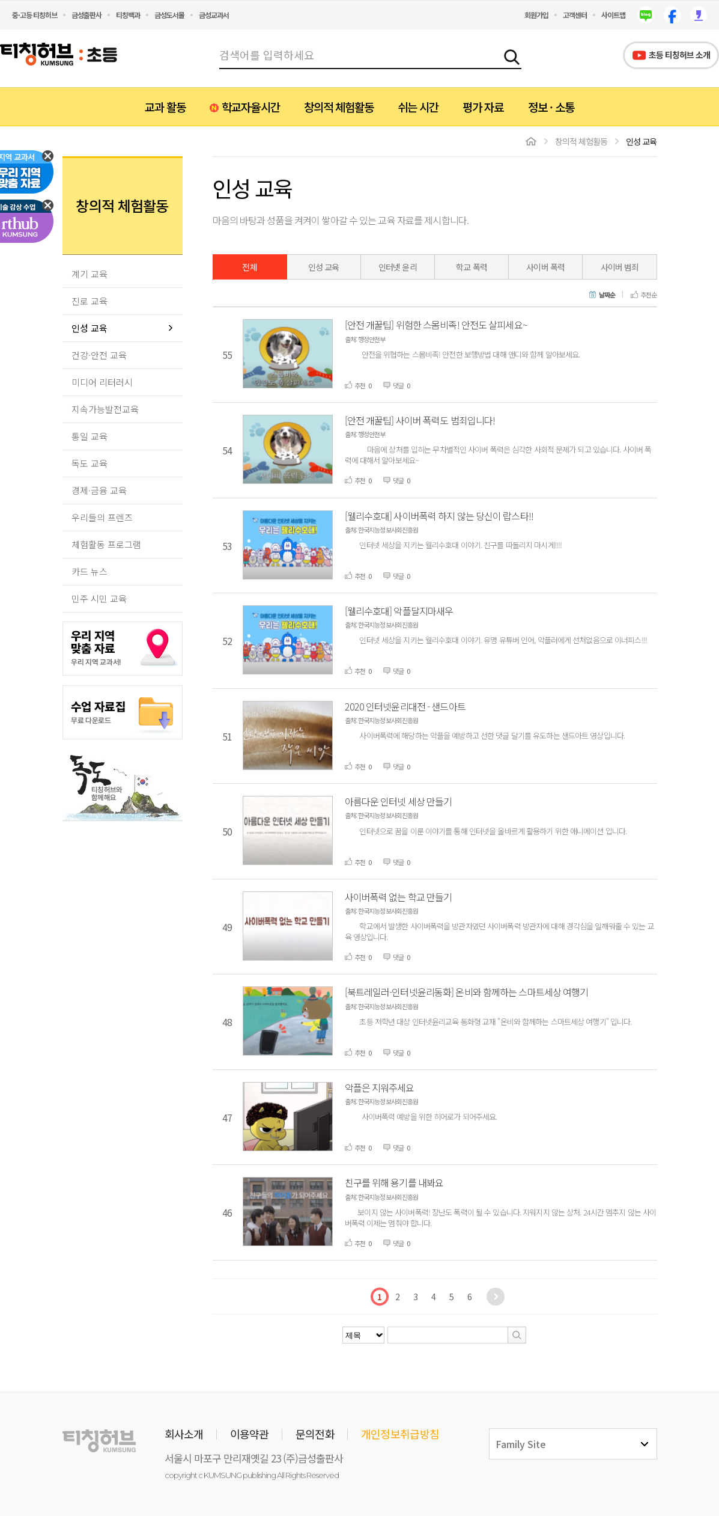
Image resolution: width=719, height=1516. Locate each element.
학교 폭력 (471, 267)
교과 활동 (165, 107)
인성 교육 (89, 328)
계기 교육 (89, 273)
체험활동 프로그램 (106, 544)
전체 (249, 267)
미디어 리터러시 (102, 382)
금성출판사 (86, 15)
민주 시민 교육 (99, 598)
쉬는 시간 (418, 107)
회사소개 (184, 1433)
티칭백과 (128, 15)
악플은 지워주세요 (379, 1087)
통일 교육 (89, 436)
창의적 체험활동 (339, 107)
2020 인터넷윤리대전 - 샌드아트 (405, 706)
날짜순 (607, 295)
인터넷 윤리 (397, 267)
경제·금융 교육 (99, 490)
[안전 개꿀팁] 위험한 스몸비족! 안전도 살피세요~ (436, 324)
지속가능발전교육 (105, 409)
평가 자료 (483, 107)
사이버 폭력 (545, 267)
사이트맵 (613, 15)
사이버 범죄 (620, 267)
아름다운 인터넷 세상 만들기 (398, 801)
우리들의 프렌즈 (102, 517)
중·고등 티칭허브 (34, 15)
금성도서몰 (169, 15)
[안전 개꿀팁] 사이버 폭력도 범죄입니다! (420, 420)
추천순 (648, 295)
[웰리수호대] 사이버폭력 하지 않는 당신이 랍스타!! (439, 516)
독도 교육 (89, 463)
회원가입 (536, 15)
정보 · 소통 (551, 107)
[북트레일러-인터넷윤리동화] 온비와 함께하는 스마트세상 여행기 (467, 992)
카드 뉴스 (89, 571)
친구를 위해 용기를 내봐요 (394, 1182)
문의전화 (315, 1433)
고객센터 (575, 15)
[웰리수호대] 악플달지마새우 (399, 611)
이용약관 (249, 1433)
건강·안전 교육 (99, 355)
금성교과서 (214, 15)
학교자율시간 (250, 107)
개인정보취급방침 (400, 1433)
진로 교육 (89, 301)
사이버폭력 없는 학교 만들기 (398, 897)
